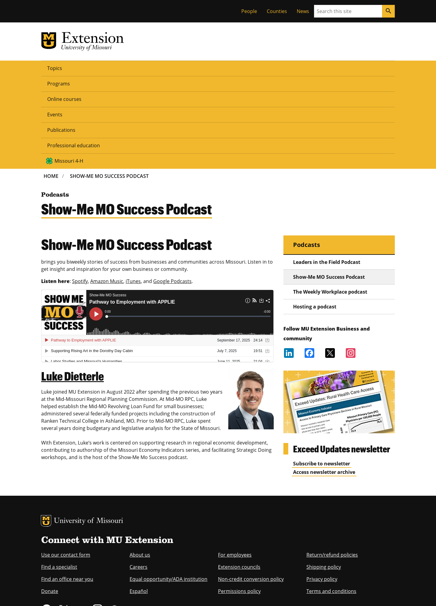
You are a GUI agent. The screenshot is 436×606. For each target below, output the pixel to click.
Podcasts (306, 152)
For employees (235, 461)
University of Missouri (88, 428)
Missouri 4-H (309, 68)
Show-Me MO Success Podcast (109, 83)
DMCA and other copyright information (192, 593)
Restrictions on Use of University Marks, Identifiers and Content (98, 593)
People (249, 11)
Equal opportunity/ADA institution (168, 486)
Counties (277, 11)
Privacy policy (321, 486)
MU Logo (46, 428)
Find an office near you (67, 486)
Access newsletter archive (324, 379)
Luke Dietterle (72, 283)
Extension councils (239, 474)
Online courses (126, 68)
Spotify (80, 188)
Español (139, 498)
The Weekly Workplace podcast (330, 198)
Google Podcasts (172, 188)
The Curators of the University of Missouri (97, 581)
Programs (85, 68)
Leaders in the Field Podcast (326, 169)
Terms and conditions (331, 498)
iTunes (133, 188)
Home (51, 83)
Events (162, 68)
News (303, 11)
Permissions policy (239, 498)
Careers (138, 474)
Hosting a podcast (314, 213)
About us (140, 461)
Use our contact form (65, 461)
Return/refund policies (332, 461)
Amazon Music (106, 188)
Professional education (249, 68)
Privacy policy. (242, 593)
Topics (54, 68)
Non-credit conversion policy (251, 486)
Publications (197, 68)
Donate (49, 498)
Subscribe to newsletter (321, 370)
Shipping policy (323, 474)
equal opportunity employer (83, 554)
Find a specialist (59, 474)
